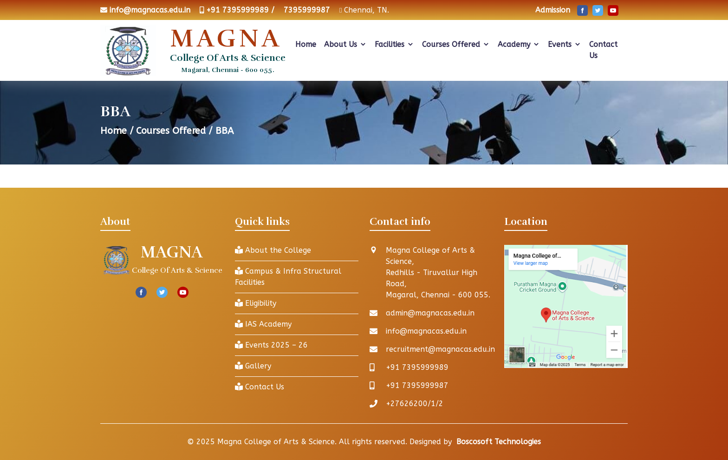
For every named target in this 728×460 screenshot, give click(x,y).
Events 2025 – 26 (271, 345)
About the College (273, 250)
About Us (345, 44)
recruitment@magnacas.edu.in (440, 349)
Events (564, 44)
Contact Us (603, 50)
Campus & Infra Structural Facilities (288, 277)
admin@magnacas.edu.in (430, 313)
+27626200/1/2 (414, 403)
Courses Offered (456, 44)
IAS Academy (263, 324)
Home (305, 44)
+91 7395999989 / (240, 10)
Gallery (253, 365)
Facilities (394, 44)
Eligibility (255, 303)
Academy (519, 44)
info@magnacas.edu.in (150, 10)
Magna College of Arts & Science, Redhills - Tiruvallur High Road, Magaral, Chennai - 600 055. (438, 272)
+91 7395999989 (417, 367)
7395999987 (307, 10)
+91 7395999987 (417, 385)
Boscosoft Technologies (498, 441)
